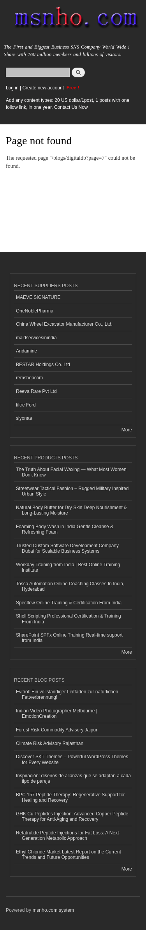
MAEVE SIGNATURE (38, 297)
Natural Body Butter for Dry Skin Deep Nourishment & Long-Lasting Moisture (71, 510)
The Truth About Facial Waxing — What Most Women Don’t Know (71, 472)
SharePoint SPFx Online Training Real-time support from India (69, 637)
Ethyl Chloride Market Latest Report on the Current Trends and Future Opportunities (68, 854)
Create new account (43, 88)
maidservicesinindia (36, 337)
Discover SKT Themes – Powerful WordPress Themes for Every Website (72, 759)
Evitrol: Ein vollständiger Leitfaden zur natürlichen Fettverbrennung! (67, 694)
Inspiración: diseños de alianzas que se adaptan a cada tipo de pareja (73, 778)
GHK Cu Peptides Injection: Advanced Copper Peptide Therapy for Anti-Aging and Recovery (72, 816)
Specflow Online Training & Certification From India (68, 602)
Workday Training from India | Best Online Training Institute (68, 567)
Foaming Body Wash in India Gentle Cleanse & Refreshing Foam (64, 529)
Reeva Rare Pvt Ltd (36, 391)
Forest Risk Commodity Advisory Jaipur (56, 730)
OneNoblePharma (34, 311)
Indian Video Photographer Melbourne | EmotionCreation (56, 713)
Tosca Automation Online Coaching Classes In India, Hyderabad (70, 586)
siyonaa (24, 418)
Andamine (26, 351)
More (126, 430)
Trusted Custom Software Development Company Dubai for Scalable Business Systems (67, 548)
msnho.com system (53, 910)
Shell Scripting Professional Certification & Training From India (68, 618)
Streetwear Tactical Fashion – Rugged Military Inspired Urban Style (72, 491)
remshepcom (29, 377)
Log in (12, 88)
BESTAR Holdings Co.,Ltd (43, 364)
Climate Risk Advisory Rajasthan (49, 743)
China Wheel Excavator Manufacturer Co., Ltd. (64, 324)
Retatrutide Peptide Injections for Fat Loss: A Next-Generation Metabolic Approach (68, 835)
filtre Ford (26, 405)
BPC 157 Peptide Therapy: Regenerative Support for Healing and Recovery (70, 797)
